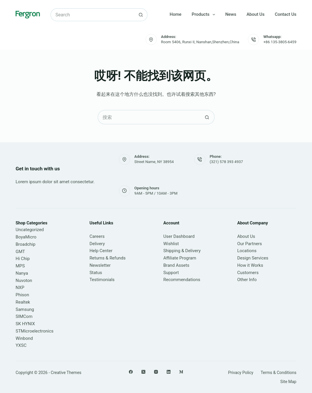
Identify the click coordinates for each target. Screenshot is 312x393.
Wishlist (171, 243)
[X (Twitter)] (143, 372)
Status (95, 272)
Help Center (100, 250)
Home (175, 14)
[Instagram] (156, 372)
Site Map (288, 381)
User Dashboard (179, 236)
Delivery (97, 243)
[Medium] (181, 372)
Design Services (252, 258)
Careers (97, 236)
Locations (247, 250)
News (230, 14)
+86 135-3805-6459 (279, 42)
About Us (255, 14)
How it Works (250, 265)
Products (204, 14)
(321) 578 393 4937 (226, 162)
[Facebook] (131, 372)
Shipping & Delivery (182, 250)
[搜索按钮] (141, 14)
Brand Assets (176, 265)
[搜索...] (92, 14)
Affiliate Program (179, 258)
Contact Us (285, 14)
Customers (248, 272)
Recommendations (181, 279)
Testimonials (102, 279)
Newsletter (99, 265)
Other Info (247, 279)
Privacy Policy (240, 372)
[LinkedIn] (169, 372)
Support (171, 272)
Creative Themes (66, 372)
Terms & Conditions (278, 372)
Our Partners (249, 243)
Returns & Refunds (107, 258)
